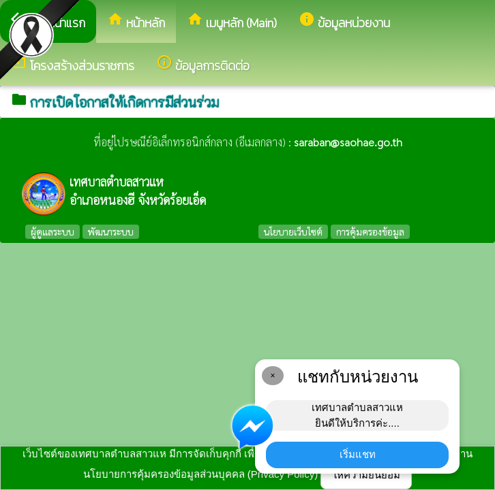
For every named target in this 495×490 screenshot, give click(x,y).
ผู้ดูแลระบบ (52, 231)
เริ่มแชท (358, 454)
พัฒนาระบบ (111, 231)
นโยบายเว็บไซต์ (293, 231)
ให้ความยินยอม (366, 474)
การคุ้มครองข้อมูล (370, 231)
